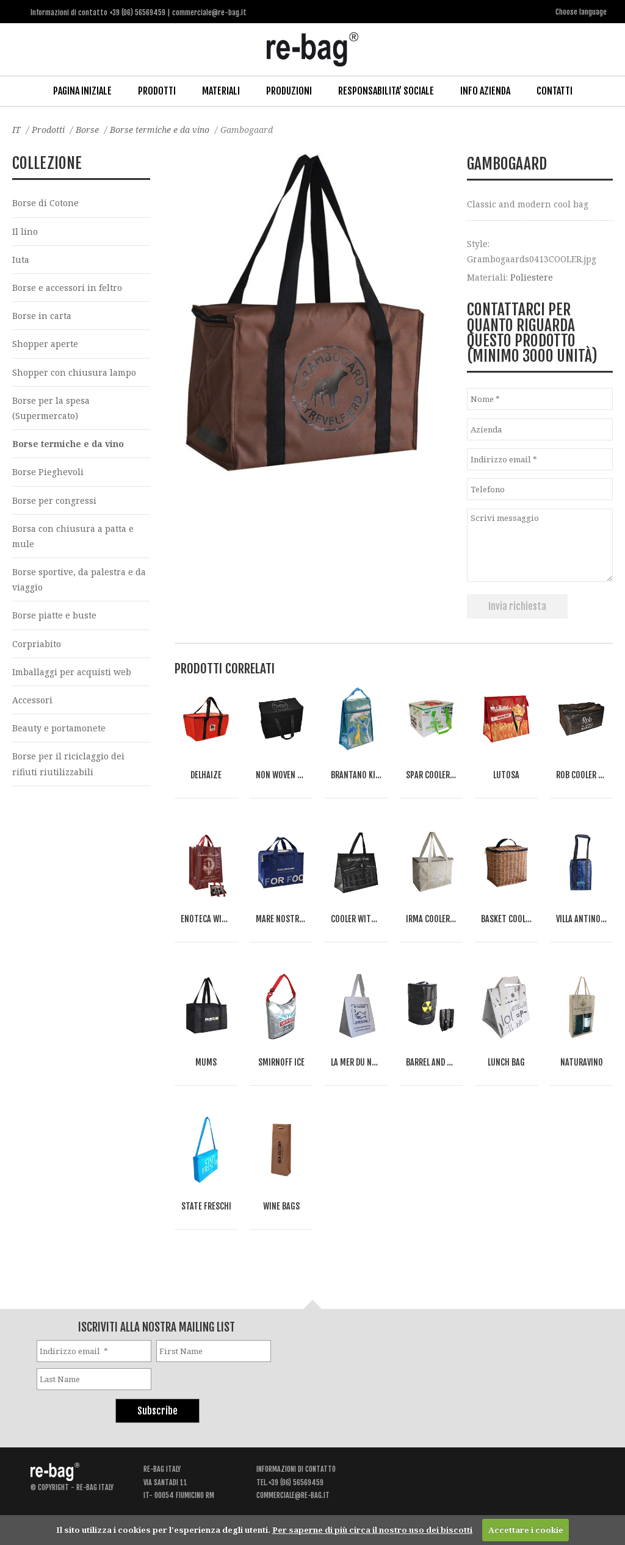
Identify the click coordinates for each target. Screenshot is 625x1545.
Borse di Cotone (45, 203)
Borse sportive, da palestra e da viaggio (79, 579)
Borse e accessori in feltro (67, 287)
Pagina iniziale (82, 91)
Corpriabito (36, 644)
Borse (87, 129)
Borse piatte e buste (54, 615)
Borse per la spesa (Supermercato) (51, 408)
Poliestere (531, 277)
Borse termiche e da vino (159, 129)
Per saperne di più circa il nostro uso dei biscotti (372, 1529)
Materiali (221, 91)
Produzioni (289, 91)
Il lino (25, 231)
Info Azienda (485, 91)
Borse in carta (41, 315)
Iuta (20, 259)
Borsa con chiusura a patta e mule (73, 536)
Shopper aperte (45, 344)
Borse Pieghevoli (48, 472)
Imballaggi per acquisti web (71, 672)
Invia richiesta (517, 606)
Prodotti (157, 91)
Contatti (554, 91)
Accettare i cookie (525, 1529)
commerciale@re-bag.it (293, 1495)
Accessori (32, 700)
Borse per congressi (54, 500)
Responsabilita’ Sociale (386, 91)
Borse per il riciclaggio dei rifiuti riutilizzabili (68, 763)
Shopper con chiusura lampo (74, 372)
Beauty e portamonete (59, 728)
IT (16, 129)
